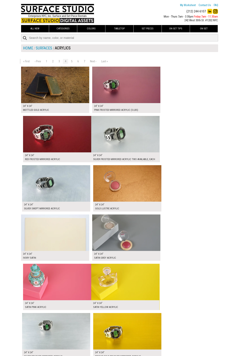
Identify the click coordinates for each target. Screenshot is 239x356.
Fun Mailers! (96, 349)
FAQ (216, 5)
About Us (95, 340)
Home (28, 48)
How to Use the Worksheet (104, 336)
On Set (204, 28)
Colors (91, 28)
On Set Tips (175, 28)
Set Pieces (147, 28)
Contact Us (205, 5)
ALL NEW (34, 28)
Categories (63, 28)
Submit (161, 344)
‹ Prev (38, 61)
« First (26, 61)
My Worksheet (188, 5)
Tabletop (119, 28)
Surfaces (44, 48)
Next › (93, 61)
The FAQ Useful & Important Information (112, 345)
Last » (104, 61)
